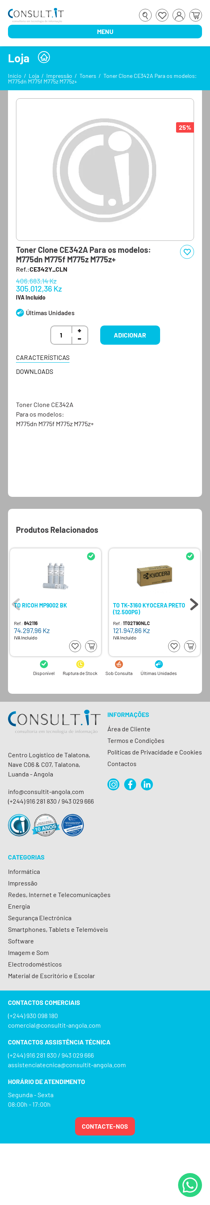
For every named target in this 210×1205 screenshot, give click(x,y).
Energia (19, 906)
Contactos (122, 763)
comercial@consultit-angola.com (54, 1025)
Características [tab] (42, 357)
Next (194, 602)
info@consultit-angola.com (46, 791)
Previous (16, 602)
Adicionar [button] (130, 335)
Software (21, 941)
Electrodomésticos (35, 964)
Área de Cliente (129, 729)
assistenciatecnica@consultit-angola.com (67, 1064)
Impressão (59, 75)
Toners (87, 75)
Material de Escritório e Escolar (51, 975)
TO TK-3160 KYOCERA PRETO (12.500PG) (149, 608)
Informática (24, 871)
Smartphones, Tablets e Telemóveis (58, 929)
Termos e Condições (135, 740)
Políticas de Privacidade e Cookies (154, 752)
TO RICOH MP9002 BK (40, 605)
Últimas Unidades (50, 312)
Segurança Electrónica (39, 917)
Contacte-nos (105, 1126)
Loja (34, 75)
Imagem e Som (28, 952)
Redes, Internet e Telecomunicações (59, 894)
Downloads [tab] (34, 371)
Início (15, 75)
